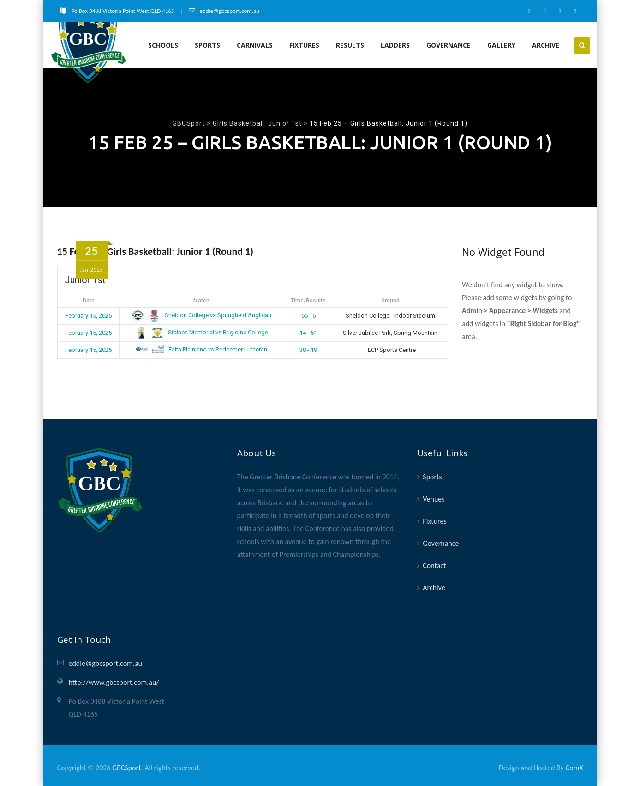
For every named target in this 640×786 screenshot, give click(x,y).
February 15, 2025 (88, 315)
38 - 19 (308, 349)
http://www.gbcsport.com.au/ (114, 682)
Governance (448, 45)
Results (350, 45)
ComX (574, 767)
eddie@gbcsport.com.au (105, 663)
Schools (163, 45)
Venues (433, 499)
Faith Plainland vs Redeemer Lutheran (201, 349)
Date (89, 300)
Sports (207, 45)
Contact (434, 565)
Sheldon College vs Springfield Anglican (201, 315)
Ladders (395, 45)
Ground (390, 300)
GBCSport (126, 767)
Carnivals (255, 45)
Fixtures (304, 45)
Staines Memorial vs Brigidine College (201, 332)
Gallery (501, 45)
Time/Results (308, 300)
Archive (545, 45)
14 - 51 (308, 332)
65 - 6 (308, 315)
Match (201, 300)
